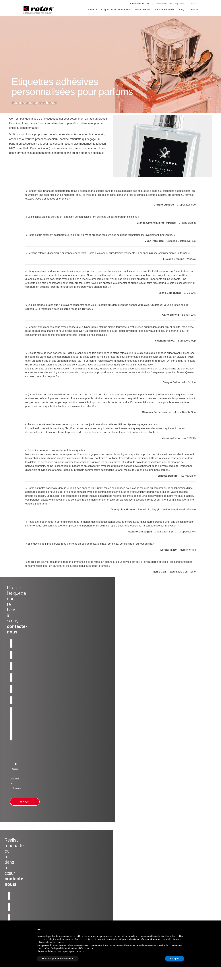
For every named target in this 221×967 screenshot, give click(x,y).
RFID (68, 912)
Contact (193, 9)
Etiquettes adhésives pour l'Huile (33, 894)
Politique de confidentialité (170, 910)
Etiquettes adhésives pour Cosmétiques (36, 912)
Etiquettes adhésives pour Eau (32, 897)
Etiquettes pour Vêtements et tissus (34, 919)
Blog (181, 9)
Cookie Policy (191, 914)
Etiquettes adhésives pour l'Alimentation (36, 908)
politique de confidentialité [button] (148, 936)
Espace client (180, 3)
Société (92, 9)
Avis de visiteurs (164, 9)
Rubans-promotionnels (75, 908)
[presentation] (89, 682)
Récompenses (142, 9)
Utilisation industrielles (75, 894)
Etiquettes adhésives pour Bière (32, 901)
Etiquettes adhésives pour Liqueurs (34, 905)
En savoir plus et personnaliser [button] (58, 958)
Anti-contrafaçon (72, 897)
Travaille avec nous (163, 3)
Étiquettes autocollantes (115, 9)
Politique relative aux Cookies (171, 914)
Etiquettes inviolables (74, 901)
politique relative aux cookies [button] (50, 942)
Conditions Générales (168, 918)
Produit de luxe (72, 890)
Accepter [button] (174, 958)
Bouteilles (70, 905)
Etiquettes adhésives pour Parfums (34, 916)
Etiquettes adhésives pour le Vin (33, 890)
